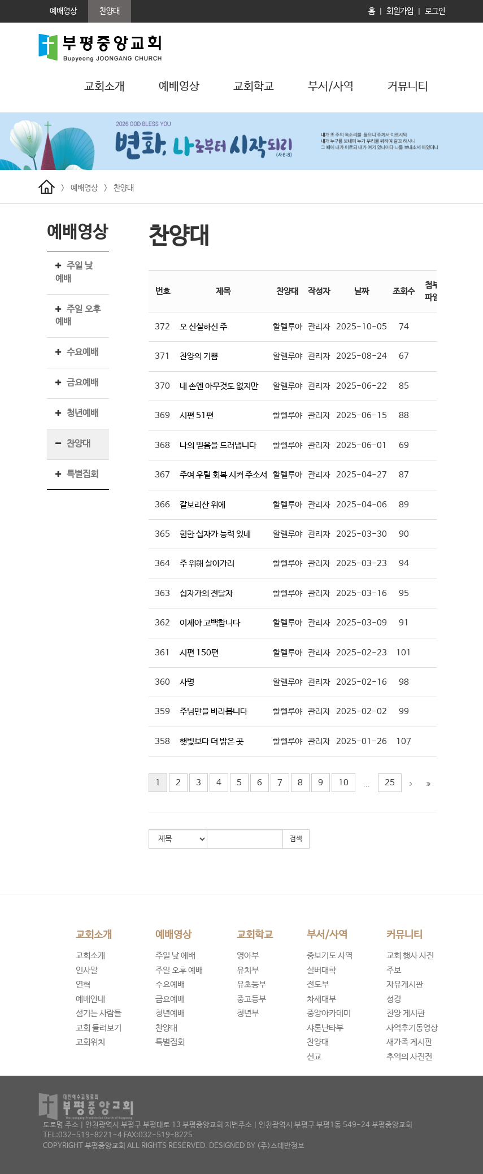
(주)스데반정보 (280, 1146)
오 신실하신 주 (203, 327)
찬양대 (124, 188)
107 (403, 741)
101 (403, 653)
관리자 (319, 327)
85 (404, 386)
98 (404, 682)
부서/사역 (327, 935)
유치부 (248, 970)
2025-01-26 (361, 741)
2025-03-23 (361, 563)
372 (162, 327)
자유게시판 (404, 984)
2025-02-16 (361, 682)
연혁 (83, 984)
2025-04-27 (361, 475)
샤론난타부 (325, 1028)
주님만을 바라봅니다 (213, 711)
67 (404, 356)
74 (404, 327)
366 (162, 505)
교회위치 (90, 1042)
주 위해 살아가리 (207, 563)
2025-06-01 (361, 445)
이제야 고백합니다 (210, 623)
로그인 (435, 11)
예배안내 (90, 999)
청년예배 (82, 413)
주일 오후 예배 (179, 970)
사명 (187, 682)
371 (162, 356)
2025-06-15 (361, 415)
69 (404, 445)
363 (162, 593)
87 (404, 475)
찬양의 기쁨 (199, 356)
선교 (314, 1057)
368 (162, 445)
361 (162, 653)
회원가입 (400, 11)
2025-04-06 (361, 505)
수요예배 (82, 352)
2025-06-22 (361, 386)
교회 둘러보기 (98, 1028)
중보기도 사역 (330, 955)
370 (162, 386)
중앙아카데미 (329, 1013)
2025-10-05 (361, 327)
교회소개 (94, 935)
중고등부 (251, 999)
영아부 (248, 955)
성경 (393, 999)
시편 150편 (199, 653)
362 (162, 623)
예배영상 (84, 188)
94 (404, 563)
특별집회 (82, 474)
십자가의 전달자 (206, 593)
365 (162, 534)
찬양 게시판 (405, 1013)
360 (162, 682)
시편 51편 (197, 415)
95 (404, 593)
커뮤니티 (404, 935)
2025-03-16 (361, 593)
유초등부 (251, 984)
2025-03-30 (361, 534)
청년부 (248, 1013)
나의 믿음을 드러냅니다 (218, 445)
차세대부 (321, 999)
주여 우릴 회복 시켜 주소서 (223, 475)
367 (162, 475)
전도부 (318, 984)
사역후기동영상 (412, 1028)
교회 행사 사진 (410, 955)
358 (162, 741)
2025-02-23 (361, 653)
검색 (296, 839)
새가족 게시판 (409, 1042)
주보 (393, 970)
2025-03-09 (361, 623)
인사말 (87, 970)
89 (404, 505)
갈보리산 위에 (202, 505)
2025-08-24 (361, 356)
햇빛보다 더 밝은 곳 (211, 741)
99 (404, 711)
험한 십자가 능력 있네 (215, 534)
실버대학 (321, 970)
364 (162, 563)
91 (404, 623)
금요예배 (82, 382)
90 (404, 534)
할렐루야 (287, 327)
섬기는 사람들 (98, 1013)
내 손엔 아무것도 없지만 (219, 386)
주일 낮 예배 (175, 955)
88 (404, 415)
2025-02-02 (361, 711)
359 (162, 711)
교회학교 (255, 935)
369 (162, 415)
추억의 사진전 (409, 1057)
